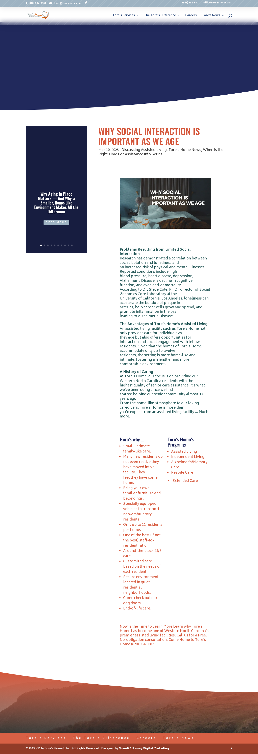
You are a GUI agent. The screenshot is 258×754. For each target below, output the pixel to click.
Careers (191, 16)
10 (72, 245)
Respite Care (182, 473)
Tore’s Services (123, 16)
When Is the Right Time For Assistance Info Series (160, 152)
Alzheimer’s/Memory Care (189, 465)
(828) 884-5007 (191, 3)
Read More (56, 222)
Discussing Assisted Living (144, 150)
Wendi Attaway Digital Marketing (144, 748)
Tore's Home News (185, 150)
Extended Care (185, 481)
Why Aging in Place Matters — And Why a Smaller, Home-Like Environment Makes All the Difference (56, 203)
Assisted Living (184, 452)
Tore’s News (211, 16)
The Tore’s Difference (160, 16)
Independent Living (187, 457)
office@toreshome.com (217, 3)
